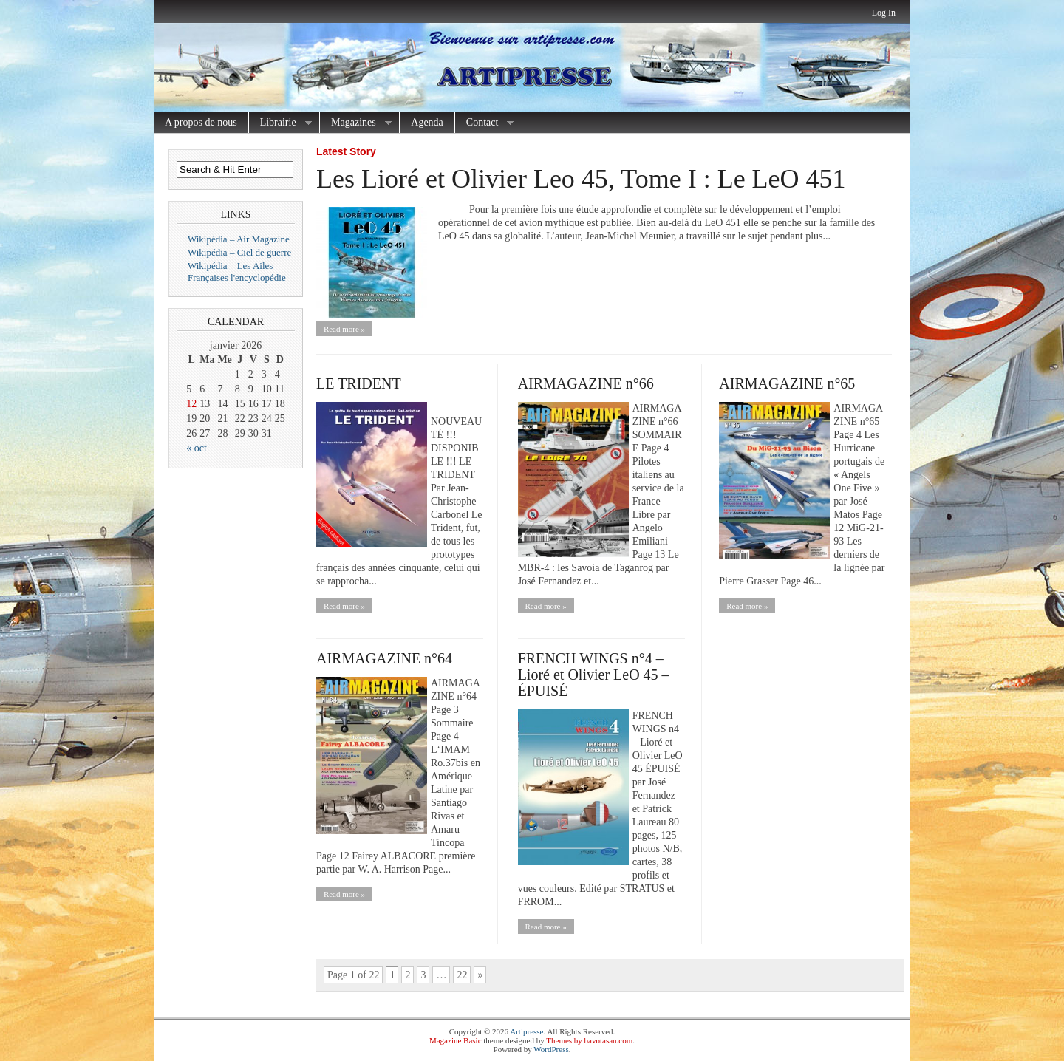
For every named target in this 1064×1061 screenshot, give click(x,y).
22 (462, 974)
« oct (196, 448)
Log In (884, 12)
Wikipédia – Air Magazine (239, 239)
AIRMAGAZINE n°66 (586, 383)
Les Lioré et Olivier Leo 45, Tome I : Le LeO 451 (581, 179)
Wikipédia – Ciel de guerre (239, 252)
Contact (484, 123)
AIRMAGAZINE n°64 (384, 658)
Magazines (356, 123)
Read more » (344, 328)
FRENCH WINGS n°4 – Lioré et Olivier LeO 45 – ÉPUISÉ (593, 674)
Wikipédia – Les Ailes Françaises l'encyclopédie (237, 271)
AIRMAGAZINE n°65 (787, 383)
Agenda (427, 122)
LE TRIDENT (358, 383)
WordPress (550, 1049)
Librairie (280, 123)
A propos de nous (201, 122)
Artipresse (526, 1031)
